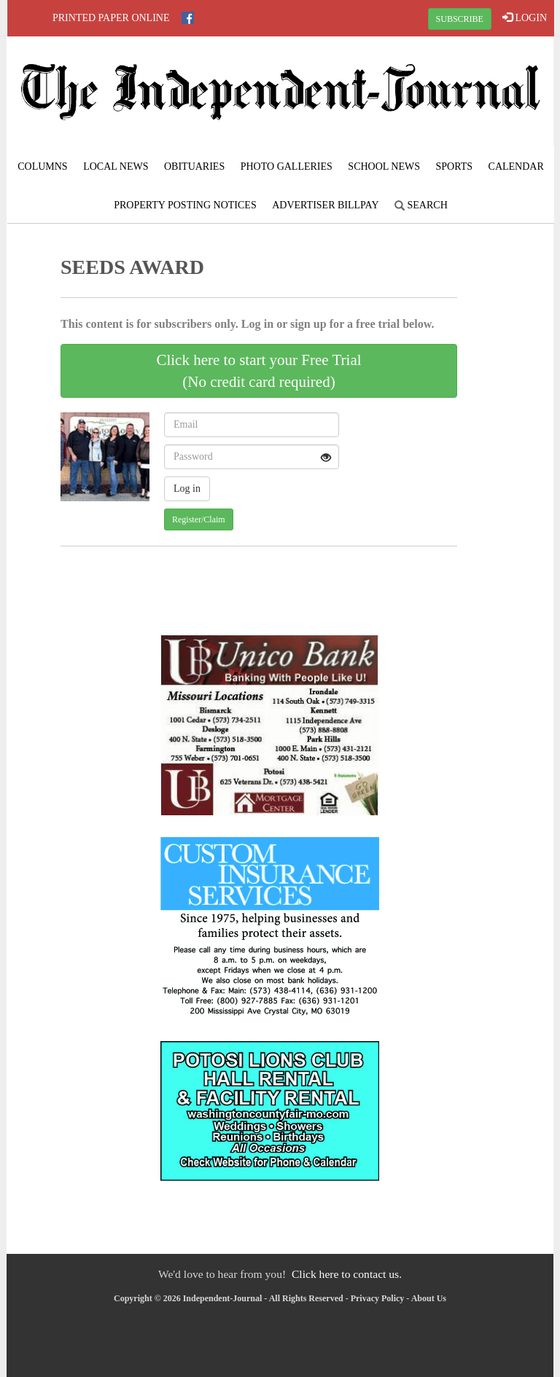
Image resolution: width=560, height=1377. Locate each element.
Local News (115, 166)
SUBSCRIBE (459, 19)
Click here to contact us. (347, 1274)
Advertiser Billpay (325, 205)
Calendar (516, 166)
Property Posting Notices (185, 205)
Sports (454, 166)
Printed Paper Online (111, 17)
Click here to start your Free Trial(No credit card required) (258, 371)
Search (421, 205)
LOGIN (524, 17)
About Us (428, 1298)
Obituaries (194, 166)
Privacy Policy (378, 1298)
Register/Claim (198, 519)
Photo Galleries (286, 166)
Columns (42, 166)
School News (384, 166)
